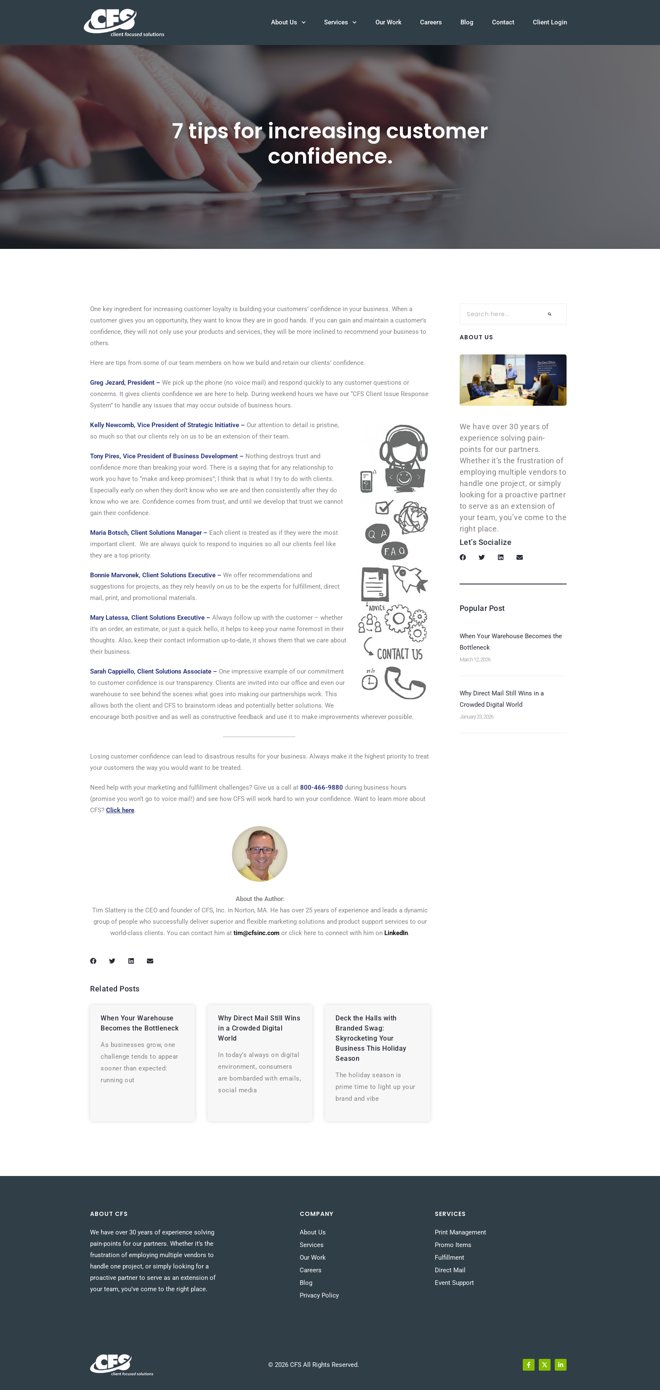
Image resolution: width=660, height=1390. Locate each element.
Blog (467, 22)
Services (340, 22)
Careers (431, 22)
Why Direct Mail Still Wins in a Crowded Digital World (259, 1028)
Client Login (550, 22)
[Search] (549, 314)
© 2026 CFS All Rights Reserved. (313, 1365)
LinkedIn (396, 933)
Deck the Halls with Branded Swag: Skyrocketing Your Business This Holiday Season (371, 1038)
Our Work (388, 22)
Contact (503, 22)
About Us (288, 22)
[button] (93, 960)
